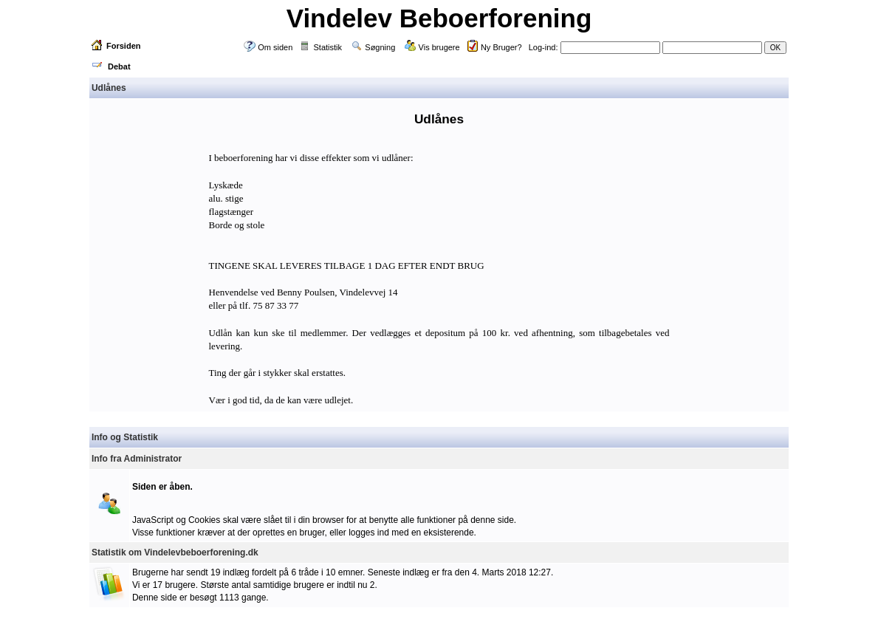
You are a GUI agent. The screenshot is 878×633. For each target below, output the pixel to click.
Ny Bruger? (501, 47)
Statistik (328, 47)
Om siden (275, 47)
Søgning (380, 47)
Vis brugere (439, 47)
